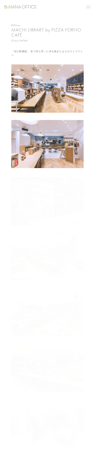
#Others (15, 25)
